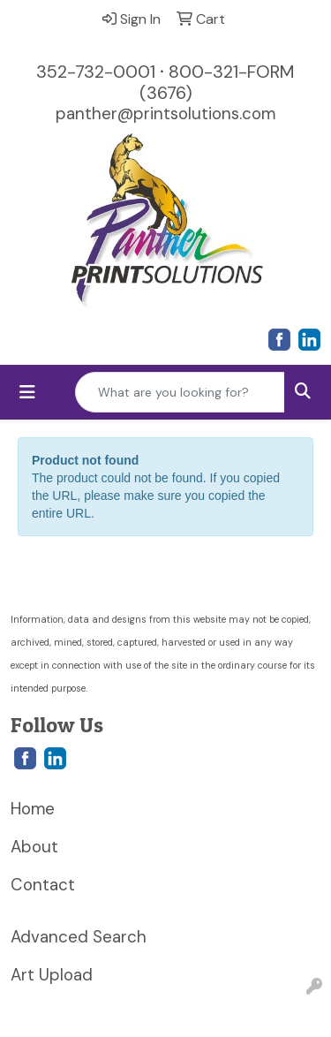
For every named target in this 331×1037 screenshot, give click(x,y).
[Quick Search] (180, 392)
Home (33, 809)
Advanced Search (79, 937)
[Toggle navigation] (27, 392)
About (34, 847)
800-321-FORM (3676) (217, 82)
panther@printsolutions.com (165, 113)
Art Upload (52, 975)
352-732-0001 (95, 71)
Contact (43, 885)
